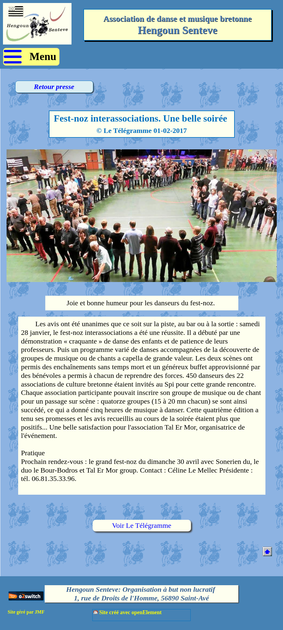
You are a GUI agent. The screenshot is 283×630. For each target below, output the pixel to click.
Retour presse (54, 87)
